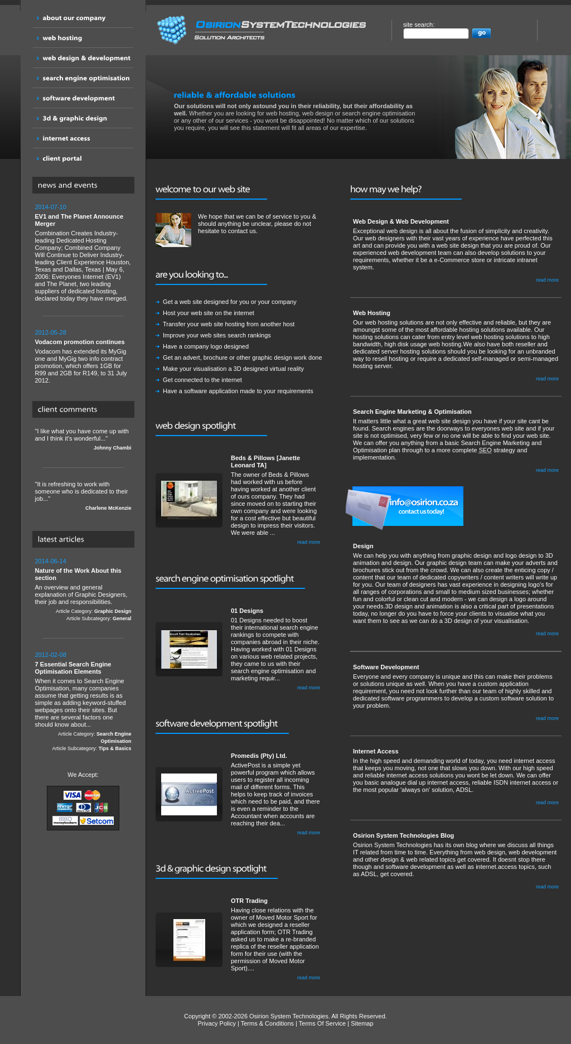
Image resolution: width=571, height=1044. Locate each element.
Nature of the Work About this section (78, 574)
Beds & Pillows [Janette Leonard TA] (265, 461)
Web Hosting (371, 313)
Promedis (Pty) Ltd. (259, 755)
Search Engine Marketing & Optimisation (412, 411)
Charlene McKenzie (108, 508)
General (122, 618)
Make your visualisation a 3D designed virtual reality (233, 368)
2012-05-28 (50, 332)
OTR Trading (249, 900)
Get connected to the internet (202, 379)
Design (363, 546)
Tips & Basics (115, 748)
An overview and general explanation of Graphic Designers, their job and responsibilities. (83, 590)
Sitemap (362, 1023)
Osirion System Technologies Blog (403, 835)
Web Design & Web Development (401, 221)
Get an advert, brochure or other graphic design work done (242, 357)
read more (308, 542)
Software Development (386, 667)
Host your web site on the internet (208, 313)
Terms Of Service (322, 1023)
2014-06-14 (50, 561)
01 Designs (247, 610)
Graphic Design (113, 611)
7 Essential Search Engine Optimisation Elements (73, 668)
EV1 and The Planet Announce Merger (79, 220)
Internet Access (376, 751)
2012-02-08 (50, 654)
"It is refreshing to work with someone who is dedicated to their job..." (83, 496)
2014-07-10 (50, 207)
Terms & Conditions (267, 1023)
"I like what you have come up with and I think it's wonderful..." (83, 440)
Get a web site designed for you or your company (230, 301)
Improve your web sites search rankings (217, 335)
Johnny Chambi (113, 448)
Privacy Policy (216, 1023)
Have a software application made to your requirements (238, 391)
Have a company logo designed (206, 346)
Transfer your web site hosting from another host (228, 324)
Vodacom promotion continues (80, 342)
